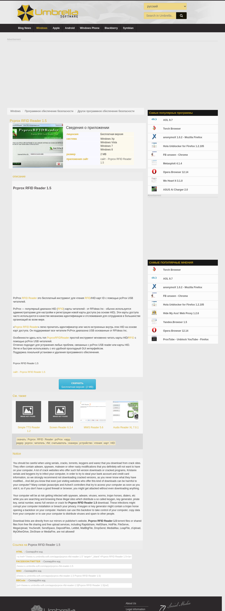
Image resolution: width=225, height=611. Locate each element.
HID (112, 443)
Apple (56, 28)
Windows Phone (89, 28)
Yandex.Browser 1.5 (175, 322)
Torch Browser (172, 128)
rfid (48, 443)
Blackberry (111, 28)
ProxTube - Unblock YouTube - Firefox (186, 339)
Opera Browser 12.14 (175, 172)
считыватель (59, 443)
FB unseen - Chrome (175, 154)
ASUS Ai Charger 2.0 (175, 189)
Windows (41, 28)
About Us (131, 603)
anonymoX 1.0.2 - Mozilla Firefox (182, 137)
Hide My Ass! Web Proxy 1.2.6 (181, 313)
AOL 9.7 (168, 120)
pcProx (59, 439)
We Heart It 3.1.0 (172, 180)
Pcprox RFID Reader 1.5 (32, 188)
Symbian (128, 28)
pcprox (29, 443)
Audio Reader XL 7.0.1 (126, 427)
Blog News (24, 28)
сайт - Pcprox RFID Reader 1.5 (29, 372)
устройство (85, 443)
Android (70, 28)
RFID (25, 298)
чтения (98, 443)
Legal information (135, 609)
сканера (73, 443)
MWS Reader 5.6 (93, 427)
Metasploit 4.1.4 (172, 163)
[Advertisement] (112, 70)
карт (106, 443)
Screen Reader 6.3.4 (61, 427)
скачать (21, 439)
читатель (39, 443)
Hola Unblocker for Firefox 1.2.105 (183, 146)
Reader (32, 298)
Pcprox (18, 327)
